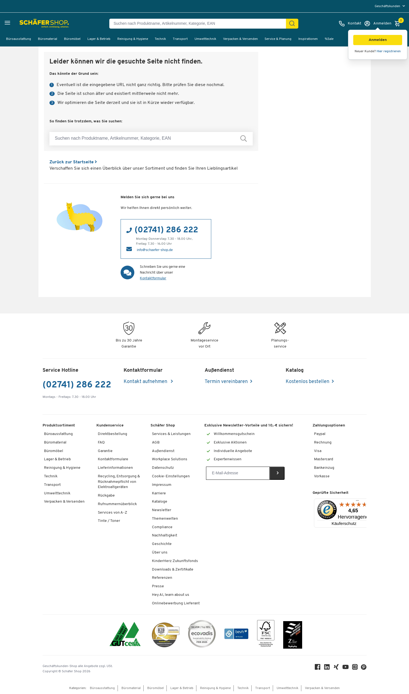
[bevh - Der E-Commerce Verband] (236, 635)
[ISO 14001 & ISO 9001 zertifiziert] (125, 634)
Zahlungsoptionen (329, 425)
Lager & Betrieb (98, 39)
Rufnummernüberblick (117, 504)
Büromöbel (72, 39)
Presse (158, 586)
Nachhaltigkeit (164, 535)
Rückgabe (106, 496)
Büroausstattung (18, 39)
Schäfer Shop (163, 425)
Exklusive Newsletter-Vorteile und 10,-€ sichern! (248, 425)
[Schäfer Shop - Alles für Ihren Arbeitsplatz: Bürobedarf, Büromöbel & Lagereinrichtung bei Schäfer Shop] (30, 23)
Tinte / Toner (109, 521)
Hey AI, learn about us (170, 595)
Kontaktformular (153, 278)
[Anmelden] (377, 23)
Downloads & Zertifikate (172, 570)
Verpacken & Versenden (240, 39)
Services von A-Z (112, 513)
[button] (377, 40)
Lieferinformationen (115, 468)
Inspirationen (308, 39)
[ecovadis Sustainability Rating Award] (202, 634)
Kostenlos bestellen (307, 381)
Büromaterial (47, 39)
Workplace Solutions (169, 459)
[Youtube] (346, 668)
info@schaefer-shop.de (155, 250)
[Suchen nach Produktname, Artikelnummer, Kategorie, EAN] (200, 24)
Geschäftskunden (388, 6)
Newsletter (161, 510)
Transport (180, 39)
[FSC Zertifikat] (265, 634)
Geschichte (162, 544)
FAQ (101, 442)
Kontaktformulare (113, 459)
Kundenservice (110, 425)
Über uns (160, 552)
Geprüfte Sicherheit (331, 493)
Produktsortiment (59, 425)
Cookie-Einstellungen (171, 476)
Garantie (105, 451)
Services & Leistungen (171, 434)
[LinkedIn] (327, 668)
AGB (156, 442)
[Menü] (357, 502)
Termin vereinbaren (226, 381)
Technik (160, 39)
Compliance (162, 527)
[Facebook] (318, 668)
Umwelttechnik (205, 39)
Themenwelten (165, 519)
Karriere (159, 493)
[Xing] (336, 668)
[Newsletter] (237, 473)
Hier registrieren (389, 51)
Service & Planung (278, 39)
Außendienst (163, 451)
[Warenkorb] (399, 23)
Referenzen (162, 578)
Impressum (161, 485)
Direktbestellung (112, 434)
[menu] (390, 6)
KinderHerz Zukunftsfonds (175, 561)
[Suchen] (292, 23)
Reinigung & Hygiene (132, 39)
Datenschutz (163, 468)
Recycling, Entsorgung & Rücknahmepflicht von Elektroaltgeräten (119, 481)
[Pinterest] (364, 668)
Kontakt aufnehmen (146, 381)
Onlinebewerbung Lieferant (176, 603)
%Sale (329, 39)
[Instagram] (355, 668)
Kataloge (159, 502)
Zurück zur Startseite (73, 162)
